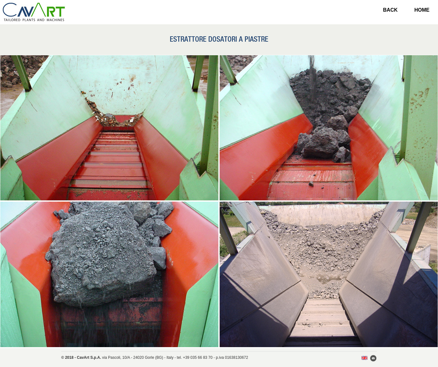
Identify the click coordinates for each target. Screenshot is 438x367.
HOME (421, 10)
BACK (390, 10)
